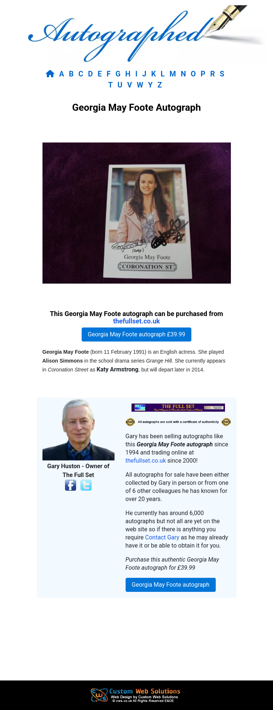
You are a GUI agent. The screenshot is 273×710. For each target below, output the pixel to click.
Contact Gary (162, 537)
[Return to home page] (51, 73)
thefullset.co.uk (136, 321)
